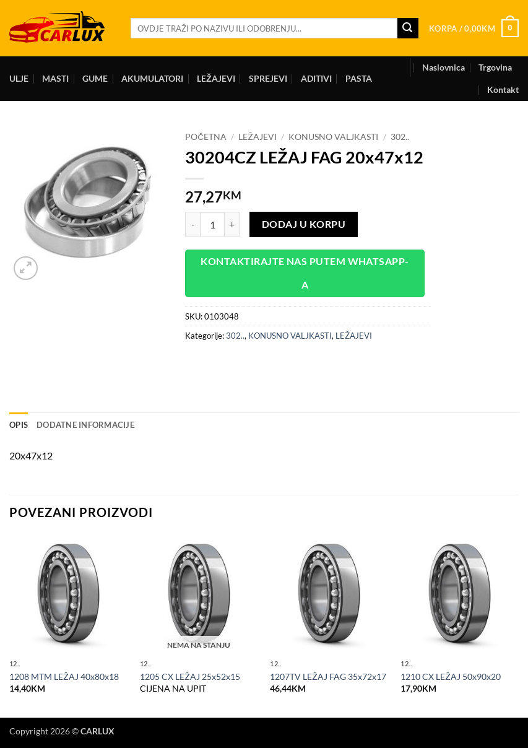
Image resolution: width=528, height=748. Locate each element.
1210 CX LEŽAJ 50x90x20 (450, 676)
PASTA (358, 78)
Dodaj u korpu (303, 224)
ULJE (18, 78)
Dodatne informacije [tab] (85, 425)
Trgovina (495, 67)
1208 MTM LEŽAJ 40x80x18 (64, 676)
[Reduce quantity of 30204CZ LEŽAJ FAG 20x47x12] (192, 224)
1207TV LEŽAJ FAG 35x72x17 (328, 676)
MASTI (55, 78)
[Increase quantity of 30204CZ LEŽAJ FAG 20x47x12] (232, 224)
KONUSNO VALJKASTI (333, 137)
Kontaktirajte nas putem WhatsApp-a (305, 273)
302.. (400, 137)
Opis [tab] (18, 425)
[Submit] (407, 28)
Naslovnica (443, 67)
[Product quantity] (212, 224)
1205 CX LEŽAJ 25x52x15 (190, 676)
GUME (95, 78)
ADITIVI (316, 78)
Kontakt (503, 89)
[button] (474, 28)
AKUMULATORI (152, 78)
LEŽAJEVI (216, 78)
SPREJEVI (268, 78)
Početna (206, 137)
